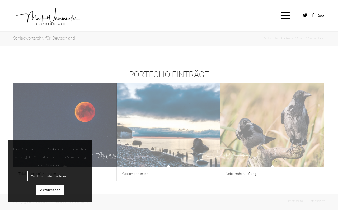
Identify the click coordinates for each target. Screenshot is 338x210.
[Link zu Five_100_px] (321, 15)
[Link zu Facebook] (313, 15)
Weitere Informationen (50, 176)
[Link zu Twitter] (305, 15)
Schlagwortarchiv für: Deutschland (44, 38)
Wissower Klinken (135, 174)
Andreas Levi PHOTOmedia (72, 202)
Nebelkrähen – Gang (241, 174)
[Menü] (283, 15)
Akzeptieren (50, 190)
